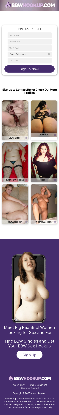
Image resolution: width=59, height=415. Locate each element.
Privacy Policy (18, 384)
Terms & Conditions (37, 384)
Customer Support (30, 388)
